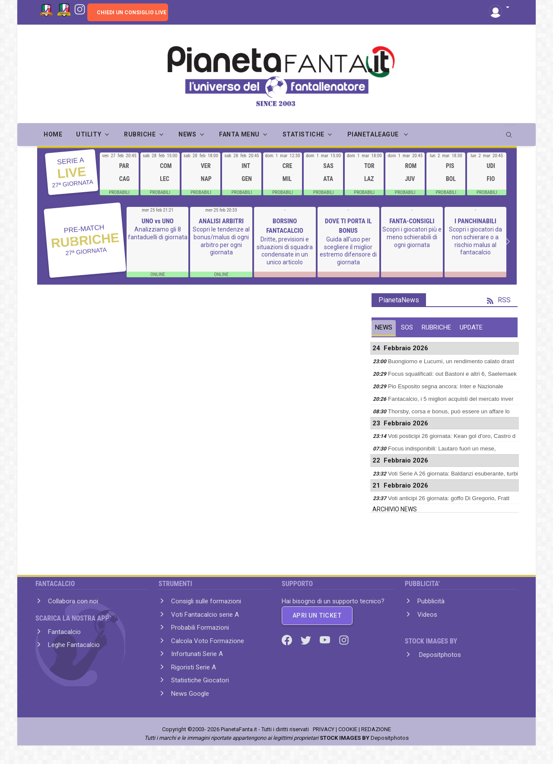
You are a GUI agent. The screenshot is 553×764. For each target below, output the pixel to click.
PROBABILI (119, 192)
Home (53, 134)
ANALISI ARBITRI (221, 221)
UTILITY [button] (88, 134)
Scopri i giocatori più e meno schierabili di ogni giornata (412, 237)
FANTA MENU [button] (239, 134)
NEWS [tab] (383, 327)
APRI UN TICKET (317, 615)
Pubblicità (431, 601)
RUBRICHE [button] (140, 134)
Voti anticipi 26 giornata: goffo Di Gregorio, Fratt (448, 498)
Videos (427, 614)
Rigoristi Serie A (193, 667)
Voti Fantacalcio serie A (205, 614)
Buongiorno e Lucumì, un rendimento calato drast (451, 361)
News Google (190, 693)
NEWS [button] (187, 134)
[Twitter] (307, 639)
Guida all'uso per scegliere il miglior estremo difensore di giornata (348, 251)
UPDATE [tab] (471, 327)
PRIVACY (323, 729)
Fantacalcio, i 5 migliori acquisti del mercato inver (450, 399)
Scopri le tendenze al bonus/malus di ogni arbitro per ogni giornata (221, 241)
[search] (509, 131)
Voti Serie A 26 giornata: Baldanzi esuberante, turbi (453, 473)
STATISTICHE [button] (303, 134)
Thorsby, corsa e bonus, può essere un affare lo (449, 411)
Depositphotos (439, 655)
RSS (499, 300)
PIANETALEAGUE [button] (373, 134)
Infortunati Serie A (197, 654)
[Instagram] (80, 8)
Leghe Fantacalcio (74, 645)
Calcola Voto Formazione (207, 641)
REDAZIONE (376, 729)
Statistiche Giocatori (200, 680)
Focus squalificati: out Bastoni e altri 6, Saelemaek (452, 374)
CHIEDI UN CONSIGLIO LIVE (131, 13)
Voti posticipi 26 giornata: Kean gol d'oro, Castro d (451, 436)
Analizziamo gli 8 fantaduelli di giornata (158, 233)
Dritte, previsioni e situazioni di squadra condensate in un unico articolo (285, 251)
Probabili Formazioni (200, 627)
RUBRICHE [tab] (436, 327)
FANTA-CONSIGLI (411, 221)
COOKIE (347, 729)
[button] (499, 8)
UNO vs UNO (158, 221)
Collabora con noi (73, 601)
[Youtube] (326, 639)
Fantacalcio (64, 632)
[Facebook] (288, 639)
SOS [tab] (407, 327)
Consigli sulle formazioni (206, 601)
